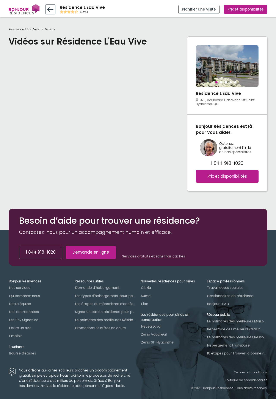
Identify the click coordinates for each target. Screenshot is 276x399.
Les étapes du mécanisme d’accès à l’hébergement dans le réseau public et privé (105, 303)
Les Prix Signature (23, 319)
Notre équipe (20, 303)
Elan (144, 303)
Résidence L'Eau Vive (24, 29)
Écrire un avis (20, 327)
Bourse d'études (22, 353)
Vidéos (50, 29)
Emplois (15, 335)
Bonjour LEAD (218, 303)
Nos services (19, 287)
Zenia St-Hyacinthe (157, 342)
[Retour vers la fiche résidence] (50, 9)
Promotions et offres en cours (100, 327)
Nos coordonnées (24, 311)
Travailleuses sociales (225, 287)
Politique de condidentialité (246, 380)
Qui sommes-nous (24, 295)
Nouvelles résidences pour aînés (168, 281)
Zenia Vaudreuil (154, 334)
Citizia (146, 287)
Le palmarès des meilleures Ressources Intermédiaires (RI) (237, 337)
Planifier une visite (199, 9)
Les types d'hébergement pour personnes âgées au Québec (105, 295)
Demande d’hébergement (97, 287)
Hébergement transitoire (228, 345)
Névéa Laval (151, 326)
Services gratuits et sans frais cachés (153, 256)
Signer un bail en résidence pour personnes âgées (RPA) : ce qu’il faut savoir (105, 311)
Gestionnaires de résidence (230, 295)
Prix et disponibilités (245, 9)
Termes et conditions (250, 372)
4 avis (84, 12)
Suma (146, 295)
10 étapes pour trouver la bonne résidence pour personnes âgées (237, 353)
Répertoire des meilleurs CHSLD (233, 329)
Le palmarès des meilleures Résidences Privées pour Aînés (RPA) (105, 319)
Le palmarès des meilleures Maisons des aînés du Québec (237, 321)
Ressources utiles (89, 281)
